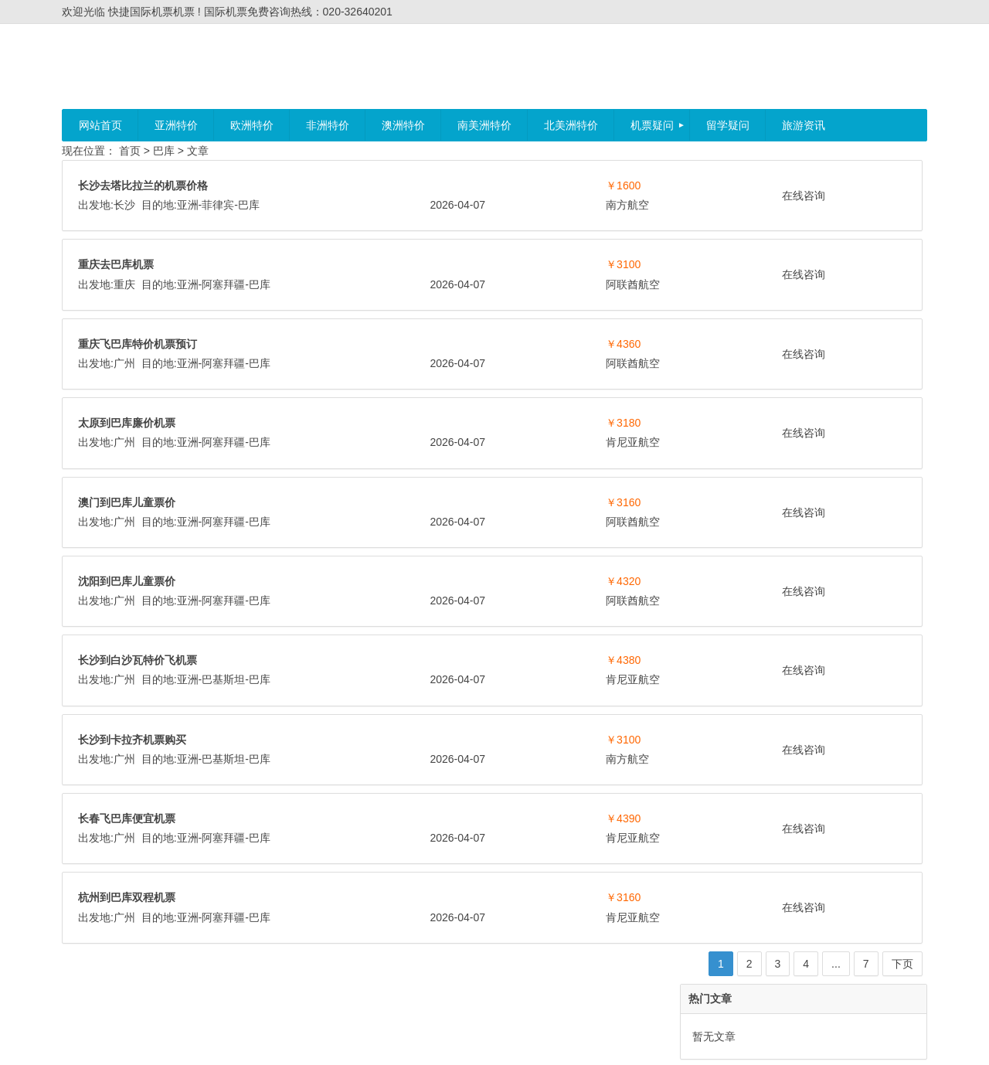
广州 (124, 363)
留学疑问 (727, 125)
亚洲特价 (176, 125)
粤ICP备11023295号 (520, 1039)
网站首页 (100, 125)
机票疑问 (652, 125)
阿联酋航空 (473, 284)
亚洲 (188, 205)
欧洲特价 (252, 125)
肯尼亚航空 (473, 442)
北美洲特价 (571, 125)
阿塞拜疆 (223, 284)
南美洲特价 (484, 125)
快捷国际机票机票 (425, 1039)
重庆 (124, 284)
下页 (650, 964)
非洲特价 (327, 125)
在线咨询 (590, 195)
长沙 (124, 205)
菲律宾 (218, 205)
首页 (130, 151)
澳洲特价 (403, 125)
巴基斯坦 (223, 679)
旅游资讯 (803, 125)
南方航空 (467, 205)
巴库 (164, 151)
